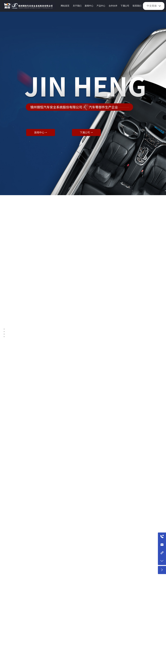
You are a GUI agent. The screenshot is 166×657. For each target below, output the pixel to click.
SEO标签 (66, 653)
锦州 (137, 653)
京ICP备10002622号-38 (101, 653)
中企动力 (129, 653)
